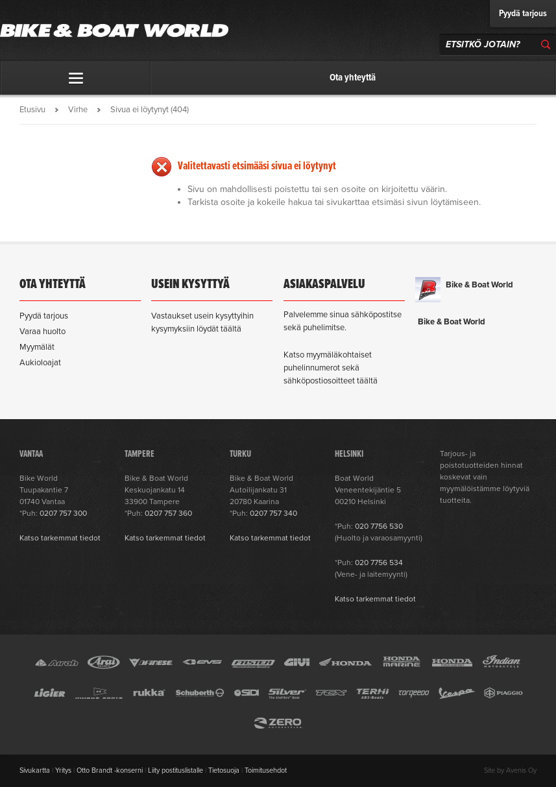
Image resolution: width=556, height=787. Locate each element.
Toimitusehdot (266, 770)
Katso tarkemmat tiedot (60, 537)
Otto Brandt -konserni (110, 770)
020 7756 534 (379, 562)
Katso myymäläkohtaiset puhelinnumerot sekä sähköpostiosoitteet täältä (331, 368)
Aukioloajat (40, 362)
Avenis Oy (521, 770)
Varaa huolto (42, 331)
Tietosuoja (223, 770)
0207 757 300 (63, 513)
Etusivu (32, 109)
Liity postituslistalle (175, 770)
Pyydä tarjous (523, 13)
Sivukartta (34, 770)
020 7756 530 (379, 526)
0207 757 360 (168, 513)
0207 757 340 (273, 513)
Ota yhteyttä (353, 77)
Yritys (63, 770)
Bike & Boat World (479, 285)
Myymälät (36, 347)
